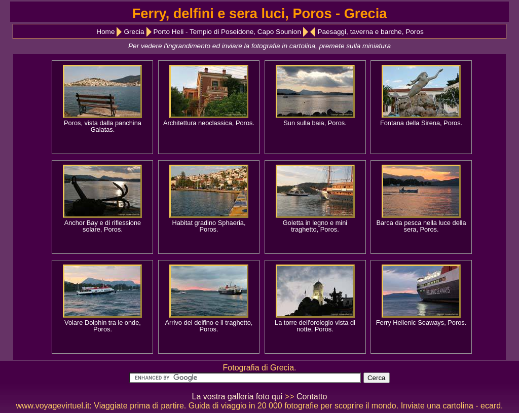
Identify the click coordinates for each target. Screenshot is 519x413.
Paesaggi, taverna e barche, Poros (370, 31)
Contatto (311, 396)
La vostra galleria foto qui (237, 396)
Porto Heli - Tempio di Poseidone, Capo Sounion (227, 31)
